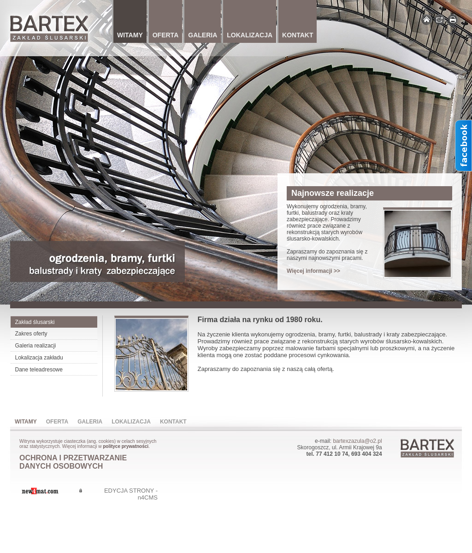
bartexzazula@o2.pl (357, 441)
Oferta (57, 421)
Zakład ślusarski (35, 322)
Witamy (26, 421)
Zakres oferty (31, 333)
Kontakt (173, 421)
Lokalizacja (131, 421)
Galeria (89, 421)
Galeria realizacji (35, 345)
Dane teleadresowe (39, 369)
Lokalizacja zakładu (39, 357)
